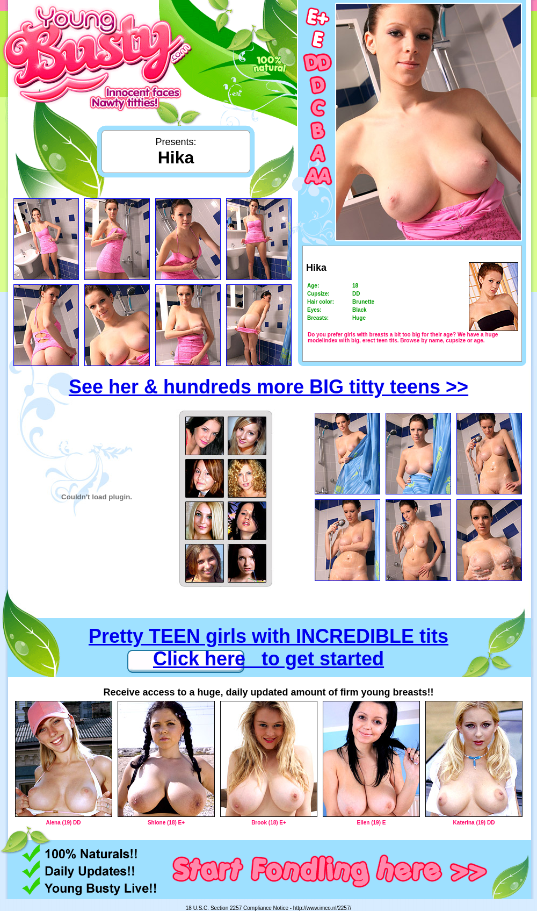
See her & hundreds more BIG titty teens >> (268, 387)
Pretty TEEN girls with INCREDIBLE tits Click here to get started (268, 647)
